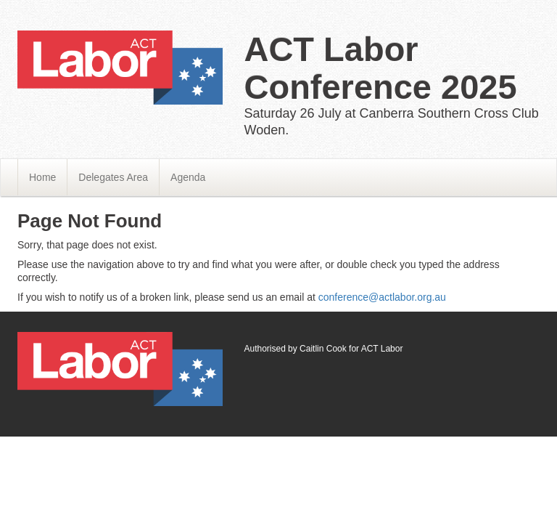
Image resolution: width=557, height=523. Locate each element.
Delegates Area (113, 177)
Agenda (187, 177)
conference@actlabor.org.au (382, 297)
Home (42, 177)
